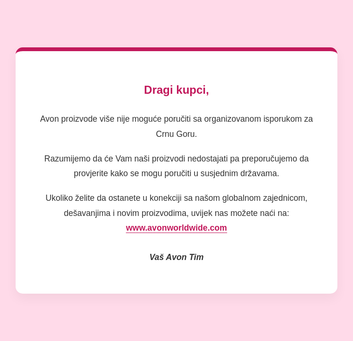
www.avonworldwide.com (176, 228)
